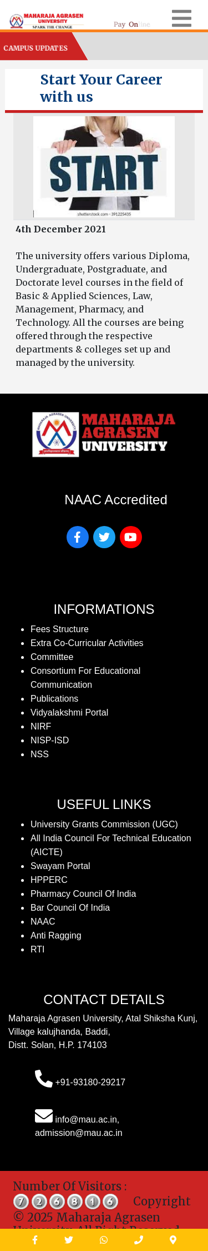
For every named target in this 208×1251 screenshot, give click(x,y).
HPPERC (49, 880)
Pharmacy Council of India (83, 893)
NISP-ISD (50, 740)
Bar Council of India (70, 907)
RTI (37, 949)
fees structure (60, 629)
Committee (52, 657)
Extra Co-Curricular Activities (87, 643)
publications (54, 698)
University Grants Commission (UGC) (104, 824)
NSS (40, 754)
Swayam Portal (60, 866)
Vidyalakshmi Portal (69, 712)
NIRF (41, 726)
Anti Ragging (56, 935)
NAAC (43, 921)
